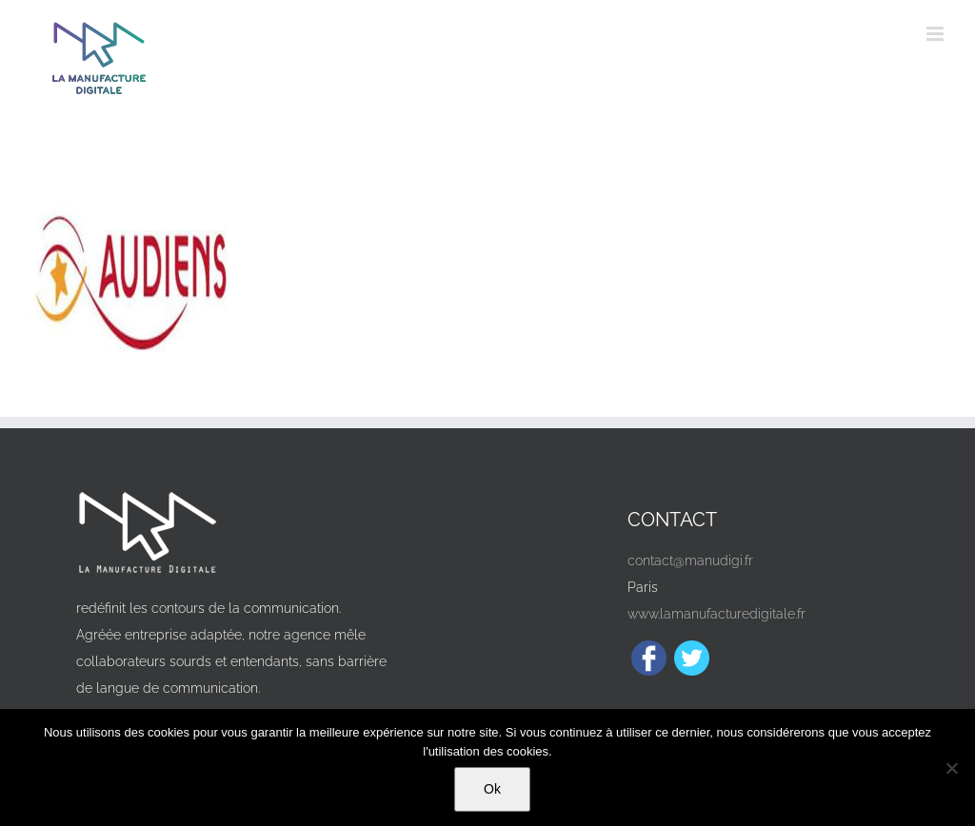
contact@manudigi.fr (690, 560)
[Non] (951, 767)
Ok (492, 788)
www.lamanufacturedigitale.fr (716, 613)
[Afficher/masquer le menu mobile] (936, 34)
